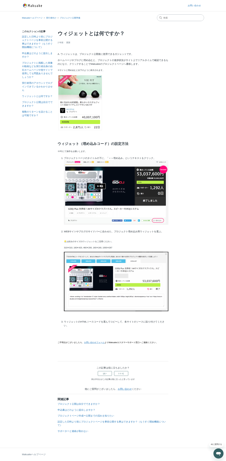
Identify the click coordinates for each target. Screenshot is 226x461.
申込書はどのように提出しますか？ (37, 55)
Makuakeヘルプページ (32, 18)
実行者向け (51, 18)
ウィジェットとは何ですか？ (37, 96)
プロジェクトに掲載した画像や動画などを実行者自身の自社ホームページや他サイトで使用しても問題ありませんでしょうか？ (37, 69)
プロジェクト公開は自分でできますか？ (37, 104)
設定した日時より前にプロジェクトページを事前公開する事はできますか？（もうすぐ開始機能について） (37, 42)
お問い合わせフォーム (94, 342)
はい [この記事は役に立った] (105, 373)
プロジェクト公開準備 (70, 18)
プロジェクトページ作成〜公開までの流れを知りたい (86, 415)
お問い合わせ (194, 5)
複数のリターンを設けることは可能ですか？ (37, 113)
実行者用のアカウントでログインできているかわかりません (37, 86)
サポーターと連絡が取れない (73, 431)
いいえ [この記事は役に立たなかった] (121, 373)
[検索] (180, 18)
